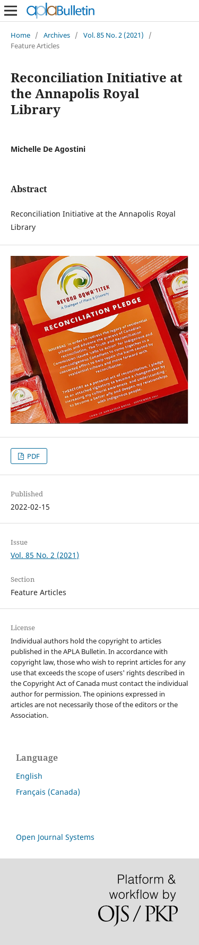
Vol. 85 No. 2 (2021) (113, 35)
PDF (32, 456)
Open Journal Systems (55, 837)
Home (20, 35)
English (29, 776)
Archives (57, 35)
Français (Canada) (48, 792)
